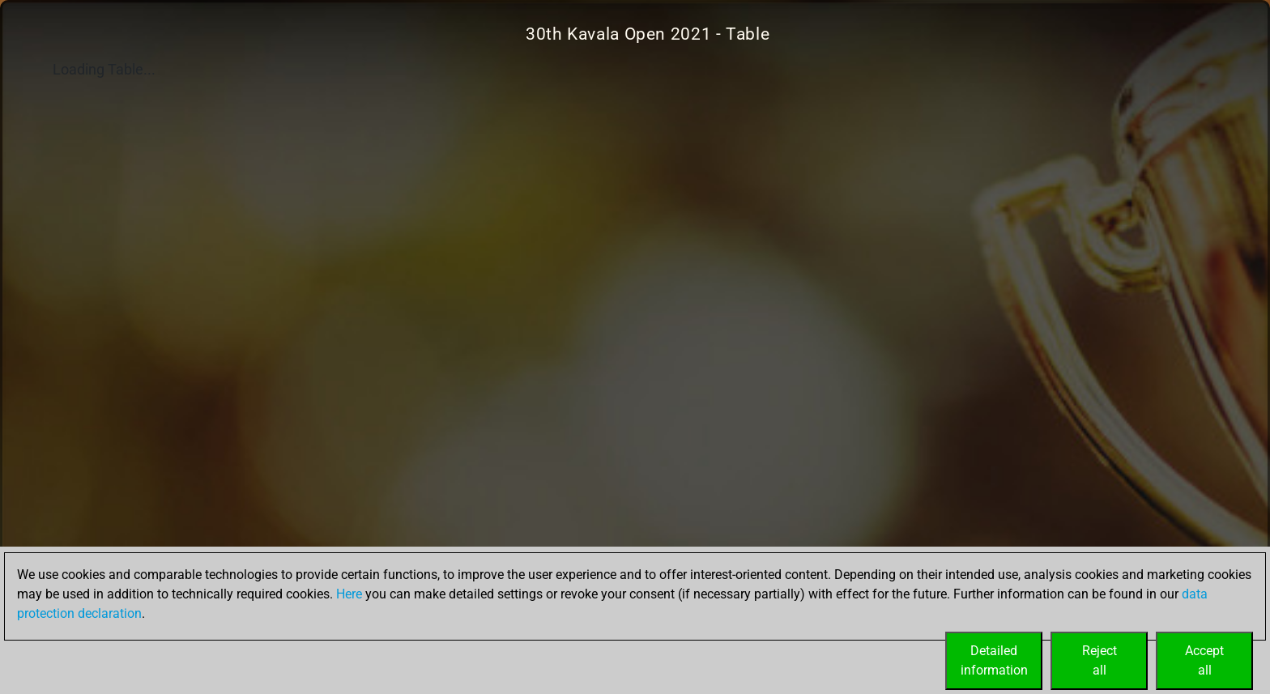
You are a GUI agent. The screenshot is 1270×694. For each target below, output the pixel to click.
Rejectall (1099, 660)
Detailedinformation (994, 660)
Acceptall (1204, 660)
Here (349, 594)
